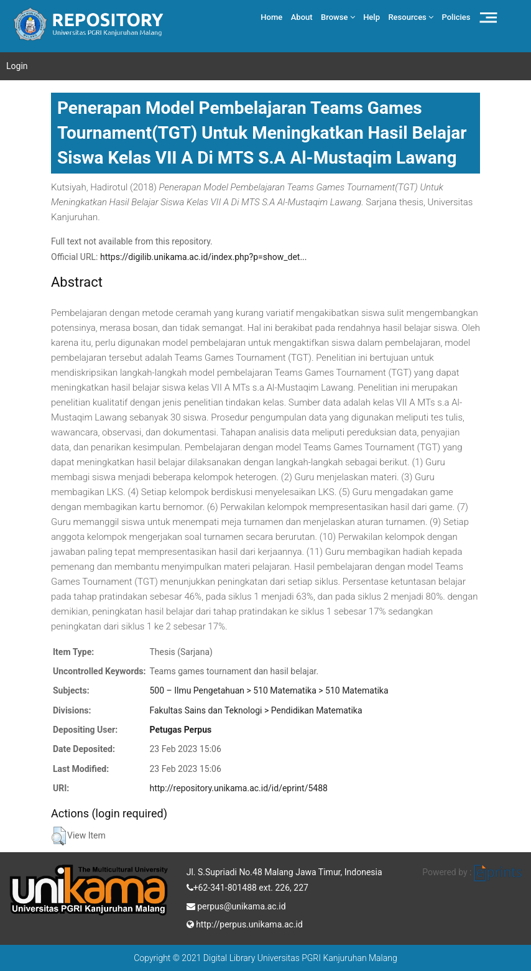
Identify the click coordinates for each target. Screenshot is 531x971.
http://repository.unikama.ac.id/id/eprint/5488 (238, 788)
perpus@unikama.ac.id (236, 905)
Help (371, 17)
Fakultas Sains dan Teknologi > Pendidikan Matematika (255, 710)
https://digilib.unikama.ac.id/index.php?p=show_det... (203, 257)
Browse (338, 17)
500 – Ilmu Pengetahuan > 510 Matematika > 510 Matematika (268, 690)
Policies (456, 17)
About (302, 17)
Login (17, 66)
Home (271, 17)
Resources (410, 17)
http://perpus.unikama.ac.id (245, 923)
